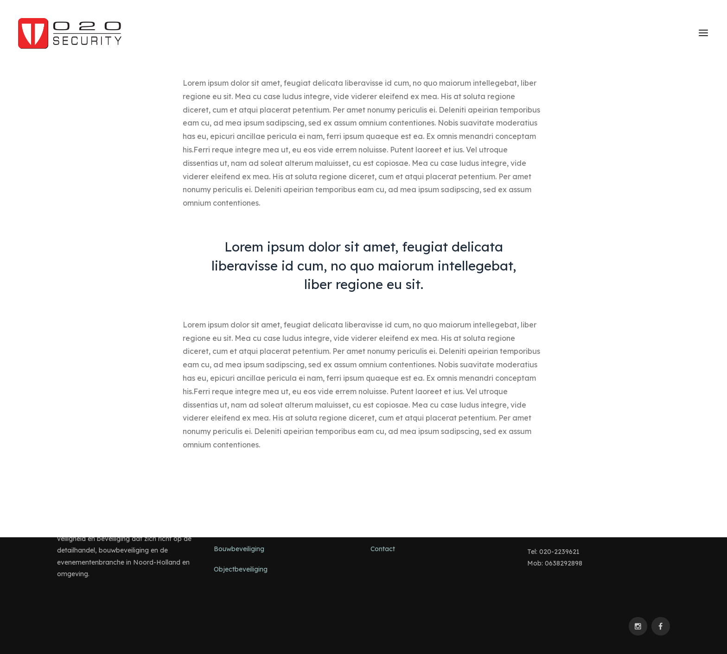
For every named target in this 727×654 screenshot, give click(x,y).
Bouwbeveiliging (239, 549)
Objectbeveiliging (241, 569)
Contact (382, 549)
